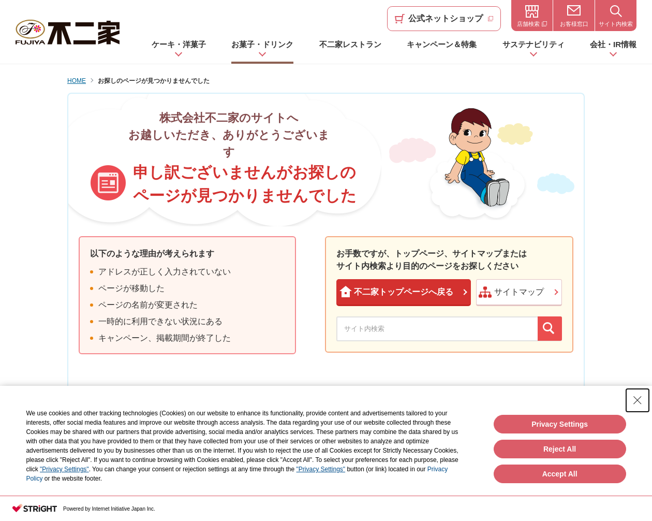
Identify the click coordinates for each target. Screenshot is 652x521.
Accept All (559, 474)
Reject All (559, 449)
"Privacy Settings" (64, 469)
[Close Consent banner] (637, 400)
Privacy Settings (559, 424)
